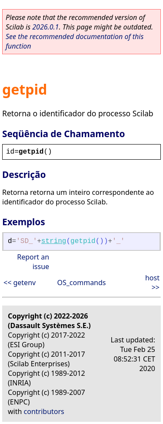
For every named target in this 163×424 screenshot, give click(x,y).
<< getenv (19, 282)
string (54, 241)
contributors (44, 411)
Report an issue (33, 261)
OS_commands (81, 282)
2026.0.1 (45, 27)
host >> (152, 282)
